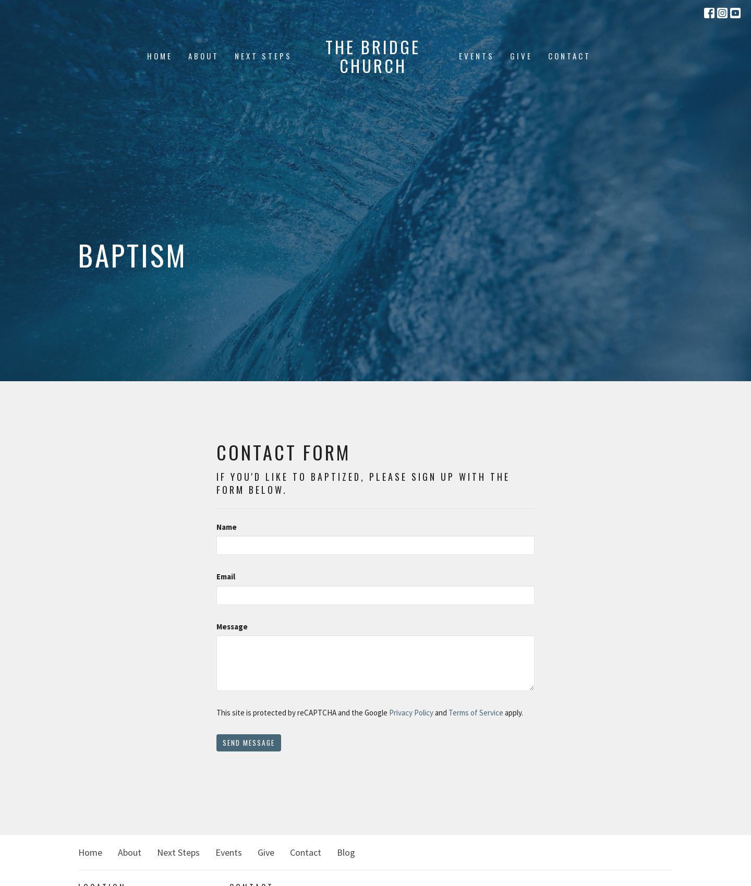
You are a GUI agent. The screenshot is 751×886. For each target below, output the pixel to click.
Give (521, 56)
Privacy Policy (411, 713)
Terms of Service (476, 713)
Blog (346, 852)
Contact (569, 56)
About (203, 56)
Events (476, 56)
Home (160, 56)
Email (225, 576)
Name (226, 527)
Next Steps (263, 56)
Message (232, 627)
